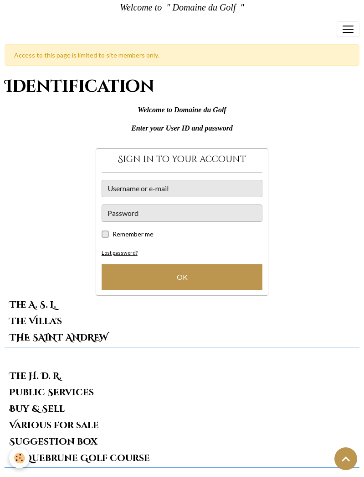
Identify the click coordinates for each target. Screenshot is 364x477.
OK (182, 277)
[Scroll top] (345, 458)
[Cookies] (19, 458)
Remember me (133, 234)
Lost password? (120, 253)
